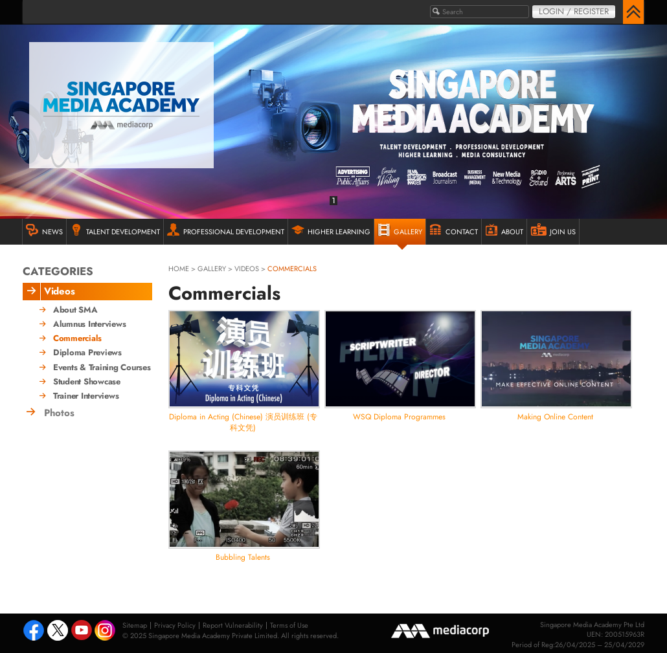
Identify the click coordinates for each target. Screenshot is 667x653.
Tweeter (58, 631)
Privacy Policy (175, 625)
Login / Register (574, 11)
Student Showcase (86, 382)
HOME (178, 268)
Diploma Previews (87, 353)
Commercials (77, 338)
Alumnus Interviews (89, 324)
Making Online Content (555, 417)
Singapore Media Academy (121, 105)
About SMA (75, 310)
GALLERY (400, 230)
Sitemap (134, 625)
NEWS (44, 230)
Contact (453, 230)
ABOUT (504, 230)
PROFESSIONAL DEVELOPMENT (225, 230)
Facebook (34, 631)
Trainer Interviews (86, 396)
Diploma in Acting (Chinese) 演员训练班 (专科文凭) (243, 422)
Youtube (82, 631)
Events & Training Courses (102, 367)
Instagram (106, 631)
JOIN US (553, 230)
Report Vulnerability (233, 625)
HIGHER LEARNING (330, 230)
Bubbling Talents (243, 557)
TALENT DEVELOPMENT (115, 230)
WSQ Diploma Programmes (399, 417)
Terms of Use (289, 625)
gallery (212, 268)
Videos (246, 268)
